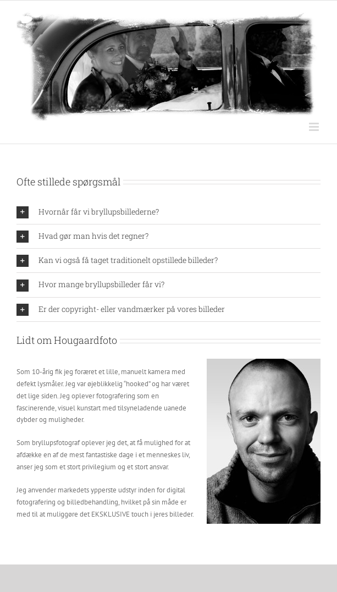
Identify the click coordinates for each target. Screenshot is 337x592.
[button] (168, 212)
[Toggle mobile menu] (315, 127)
